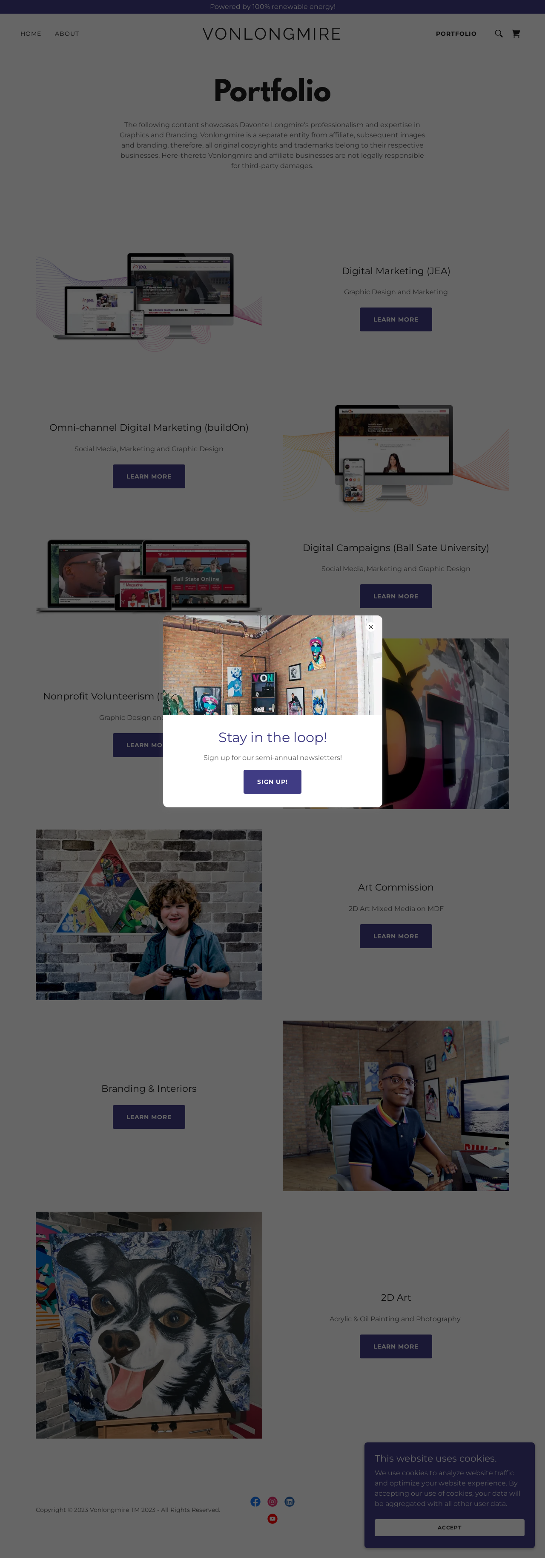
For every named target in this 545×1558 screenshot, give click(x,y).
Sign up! (272, 782)
